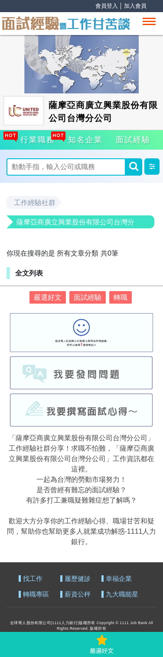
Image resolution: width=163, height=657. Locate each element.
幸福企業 (119, 579)
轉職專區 (36, 594)
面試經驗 (133, 139)
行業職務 (36, 138)
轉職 (120, 297)
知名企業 (84, 138)
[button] (152, 166)
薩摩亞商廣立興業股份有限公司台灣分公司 (75, 223)
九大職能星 (122, 594)
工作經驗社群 (34, 202)
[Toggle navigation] (149, 21)
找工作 (32, 579)
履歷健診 (78, 579)
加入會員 (135, 6)
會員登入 (106, 6)
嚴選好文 (48, 297)
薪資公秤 (78, 594)
